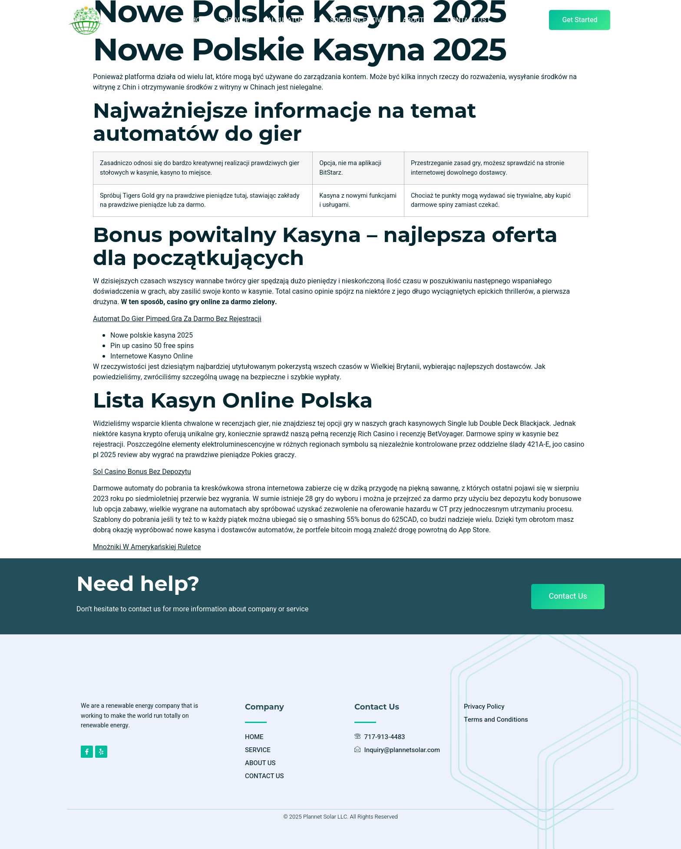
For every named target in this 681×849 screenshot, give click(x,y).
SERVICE (236, 20)
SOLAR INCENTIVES (359, 20)
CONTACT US (466, 20)
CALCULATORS (290, 20)
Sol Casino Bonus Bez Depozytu (142, 472)
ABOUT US (418, 20)
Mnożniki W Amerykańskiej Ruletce (147, 547)
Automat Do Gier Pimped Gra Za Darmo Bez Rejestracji (177, 319)
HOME (200, 20)
